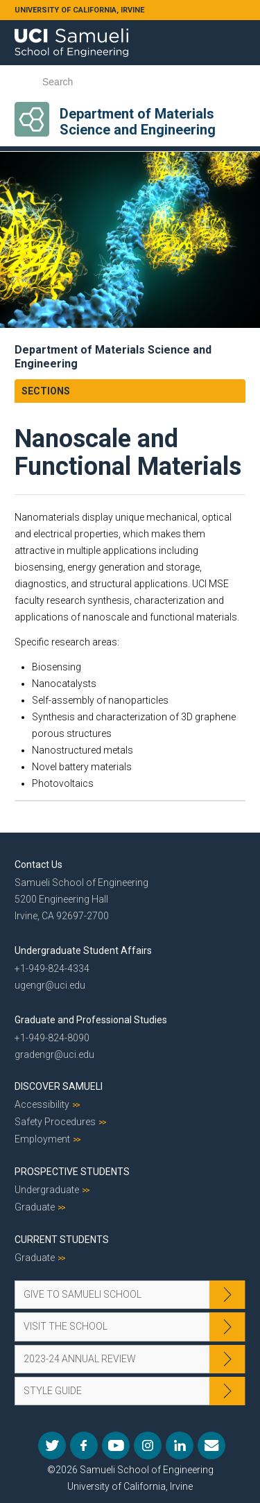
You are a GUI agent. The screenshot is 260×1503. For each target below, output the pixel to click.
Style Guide (53, 1390)
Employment (42, 1139)
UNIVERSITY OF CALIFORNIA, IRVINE (79, 10)
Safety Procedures (55, 1121)
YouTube (116, 1445)
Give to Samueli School (82, 1294)
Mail (211, 1445)
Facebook (84, 1445)
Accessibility (42, 1104)
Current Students (62, 1239)
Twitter (52, 1445)
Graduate (35, 1207)
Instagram (148, 1445)
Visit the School (65, 1326)
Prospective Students (72, 1171)
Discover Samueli (59, 1086)
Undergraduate (47, 1189)
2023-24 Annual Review (80, 1358)
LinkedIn (179, 1445)
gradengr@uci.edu (54, 1054)
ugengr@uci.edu (50, 985)
